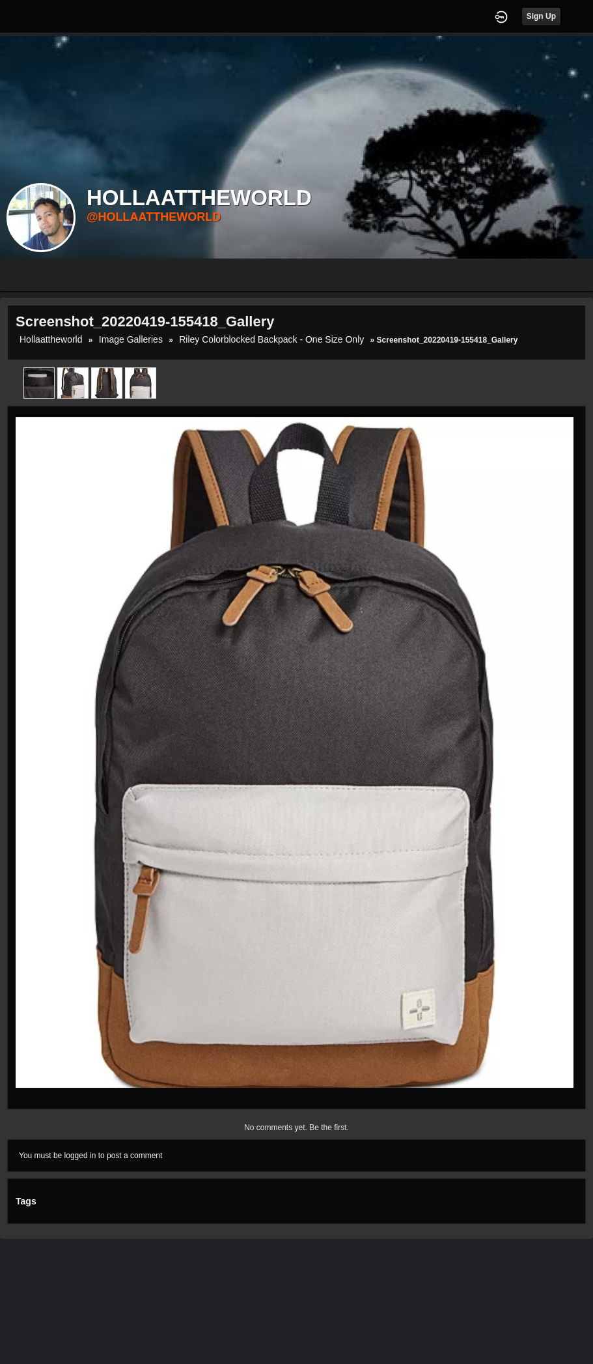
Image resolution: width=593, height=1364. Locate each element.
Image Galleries (131, 339)
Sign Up (541, 16)
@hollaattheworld (154, 216)
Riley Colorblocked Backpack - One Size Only (271, 339)
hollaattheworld (51, 339)
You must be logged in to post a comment (90, 1155)
